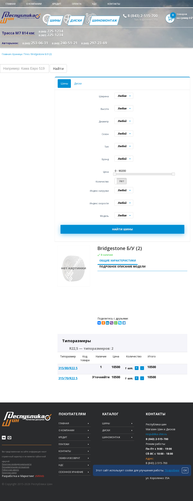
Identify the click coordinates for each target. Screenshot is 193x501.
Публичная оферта (10, 470)
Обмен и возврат (69, 458)
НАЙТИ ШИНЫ (122, 229)
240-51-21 (64, 42)
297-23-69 (94, 42)
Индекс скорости (99, 203)
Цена (106, 171)
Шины (55, 20)
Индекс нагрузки (99, 190)
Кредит (56, 3)
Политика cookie (9, 473)
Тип (107, 146)
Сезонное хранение (71, 472)
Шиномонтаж (105, 20)
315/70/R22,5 (67, 378)
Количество (102, 181)
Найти (58, 68)
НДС (94, 3)
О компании (34, 3)
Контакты (114, 3)
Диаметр (104, 121)
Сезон (105, 134)
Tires (27, 54)
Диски (76, 20)
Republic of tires (27, 419)
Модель (104, 216)
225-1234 (51, 31)
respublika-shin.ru (156, 434)
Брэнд (105, 159)
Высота (105, 109)
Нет (121, 181)
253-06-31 (35, 42)
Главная (10, 3)
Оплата (76, 3)
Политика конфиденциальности (16, 464)
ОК (185, 470)
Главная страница (12, 54)
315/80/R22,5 (67, 368)
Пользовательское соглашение (15, 467)
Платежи (64, 444)
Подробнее (172, 470)
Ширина (104, 96)
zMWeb (39, 476)
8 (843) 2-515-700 (143, 15)
